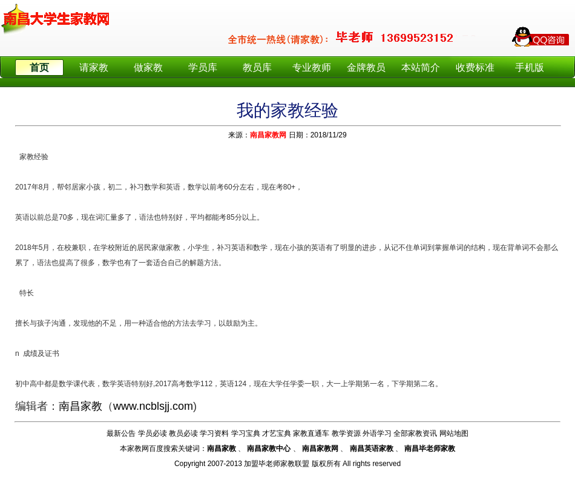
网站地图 (453, 433)
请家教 (93, 67)
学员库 (202, 67)
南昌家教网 (268, 135)
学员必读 (152, 433)
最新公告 (121, 433)
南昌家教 (80, 406)
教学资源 (346, 433)
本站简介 (420, 67)
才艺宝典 (276, 433)
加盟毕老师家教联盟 (276, 463)
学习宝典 (245, 433)
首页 (39, 67)
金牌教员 (366, 67)
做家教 (148, 67)
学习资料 (214, 433)
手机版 (529, 67)
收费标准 (475, 67)
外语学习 (377, 433)
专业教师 (311, 67)
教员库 (257, 67)
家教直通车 (311, 433)
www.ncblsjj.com (153, 406)
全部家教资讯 (415, 433)
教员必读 (183, 433)
